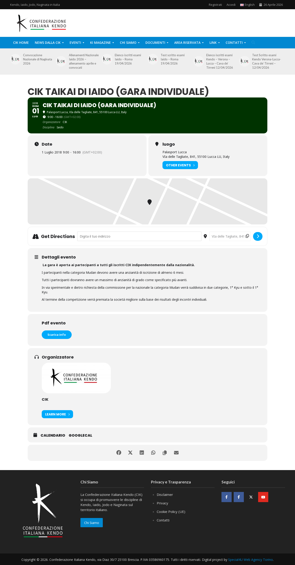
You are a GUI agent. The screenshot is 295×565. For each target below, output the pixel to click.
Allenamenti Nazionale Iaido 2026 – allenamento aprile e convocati (84, 61)
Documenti (155, 42)
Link (213, 42)
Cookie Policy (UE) (171, 511)
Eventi (75, 42)
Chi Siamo (128, 42)
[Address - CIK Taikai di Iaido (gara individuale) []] (139, 236)
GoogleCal (80, 435)
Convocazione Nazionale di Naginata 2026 (37, 59)
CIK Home (21, 42)
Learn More (57, 414)
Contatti (234, 42)
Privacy (162, 503)
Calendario (53, 435)
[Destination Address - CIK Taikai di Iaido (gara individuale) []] (230, 236)
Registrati (215, 5)
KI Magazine (100, 42)
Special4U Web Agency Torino (250, 559)
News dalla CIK (48, 42)
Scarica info (56, 335)
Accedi (231, 5)
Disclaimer (165, 494)
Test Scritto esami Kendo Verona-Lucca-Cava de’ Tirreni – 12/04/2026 (266, 61)
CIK (45, 399)
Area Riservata (187, 42)
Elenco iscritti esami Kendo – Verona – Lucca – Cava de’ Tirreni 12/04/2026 (219, 61)
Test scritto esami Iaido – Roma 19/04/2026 (173, 59)
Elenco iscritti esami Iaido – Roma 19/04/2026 (128, 59)
